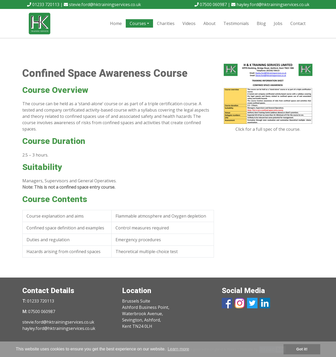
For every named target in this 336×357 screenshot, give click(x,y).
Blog (261, 23)
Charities (166, 23)
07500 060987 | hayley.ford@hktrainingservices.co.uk (252, 4)
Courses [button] (138, 23)
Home (116, 23)
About (209, 23)
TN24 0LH (142, 326)
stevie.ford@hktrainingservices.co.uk (58, 322)
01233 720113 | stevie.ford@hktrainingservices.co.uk (84, 4)
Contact (298, 23)
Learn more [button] (178, 349)
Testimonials (236, 23)
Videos (189, 23)
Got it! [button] (301, 349)
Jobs (278, 23)
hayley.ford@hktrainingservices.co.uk (58, 328)
